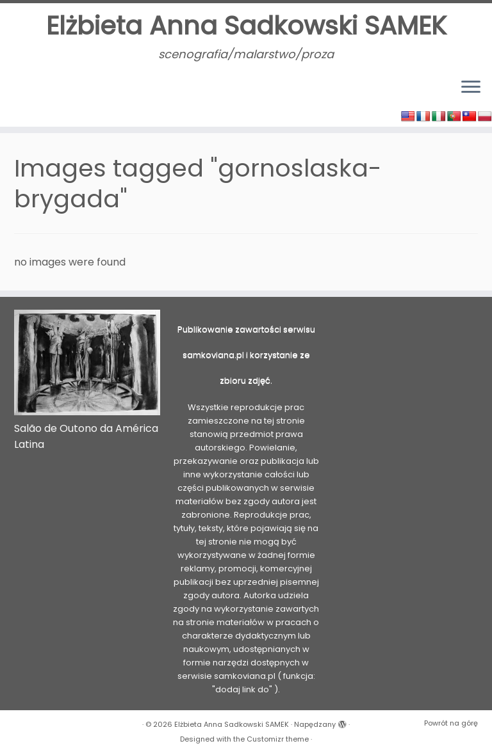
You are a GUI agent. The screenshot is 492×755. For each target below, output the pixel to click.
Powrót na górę (451, 723)
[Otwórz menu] (470, 87)
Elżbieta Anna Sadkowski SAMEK (246, 25)
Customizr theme (278, 739)
